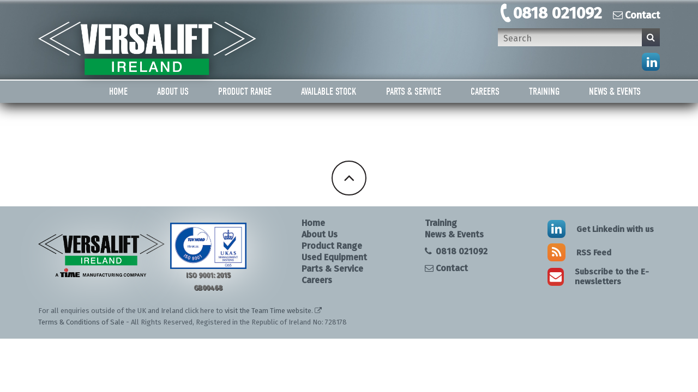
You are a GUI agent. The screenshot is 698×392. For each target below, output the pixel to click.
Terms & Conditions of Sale (81, 322)
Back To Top (349, 178)
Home (118, 91)
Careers (485, 91)
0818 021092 (557, 13)
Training (544, 91)
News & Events (615, 91)
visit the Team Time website (268, 311)
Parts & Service (413, 91)
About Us (173, 91)
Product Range (245, 91)
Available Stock (329, 91)
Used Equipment (334, 257)
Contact (636, 15)
